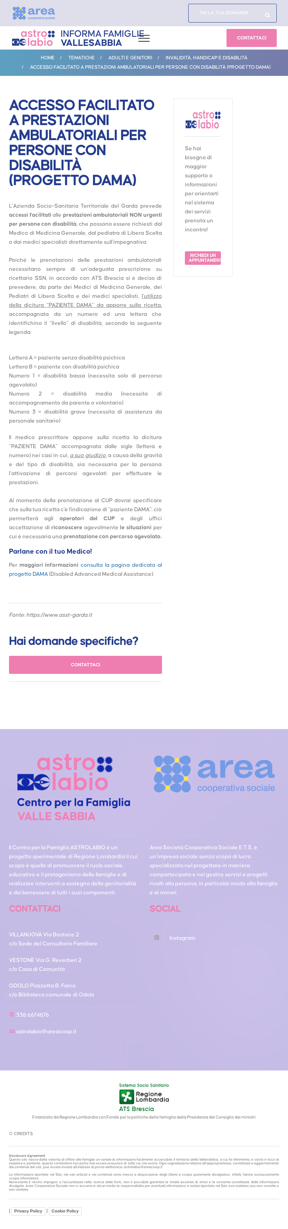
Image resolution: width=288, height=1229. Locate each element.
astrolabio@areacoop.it (46, 1031)
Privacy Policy (28, 1211)
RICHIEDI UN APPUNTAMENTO (205, 258)
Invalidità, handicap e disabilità (207, 57)
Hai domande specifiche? (267, 15)
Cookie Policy (65, 1211)
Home (48, 57)
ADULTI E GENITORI (130, 57)
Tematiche (81, 57)
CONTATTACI (251, 38)
